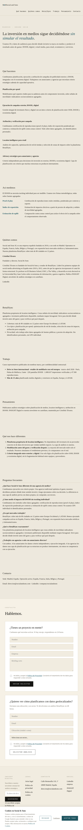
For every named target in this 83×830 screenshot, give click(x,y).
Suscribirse (13, 800)
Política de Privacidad (34, 676)
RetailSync (46, 11)
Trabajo (56, 11)
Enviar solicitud (21, 684)
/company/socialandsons (48, 584)
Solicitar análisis (22, 753)
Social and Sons (10, 5)
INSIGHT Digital (15, 410)
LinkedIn (6, 282)
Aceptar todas (70, 818)
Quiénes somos (34, 11)
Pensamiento (66, 11)
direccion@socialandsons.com (19, 584)
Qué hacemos (21, 11)
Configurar (56, 818)
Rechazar (45, 818)
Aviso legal (29, 782)
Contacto (76, 11)
